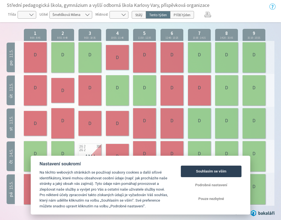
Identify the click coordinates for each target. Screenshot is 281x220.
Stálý (138, 15)
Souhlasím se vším (211, 171)
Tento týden (158, 15)
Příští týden (182, 15)
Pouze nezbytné (211, 199)
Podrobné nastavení (211, 185)
